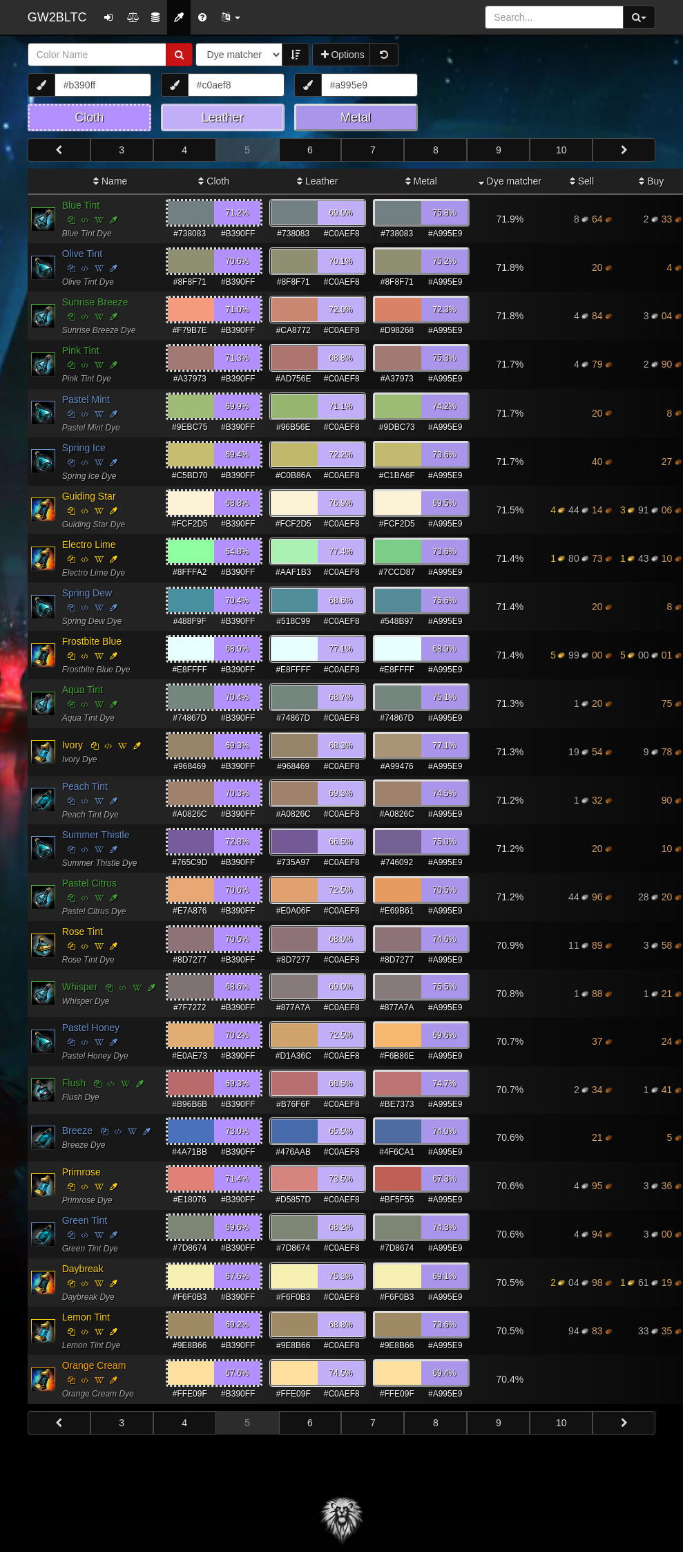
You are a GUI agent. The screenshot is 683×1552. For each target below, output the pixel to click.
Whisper (79, 986)
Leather (317, 181)
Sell (582, 181)
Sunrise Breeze (95, 301)
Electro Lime (89, 544)
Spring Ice (84, 447)
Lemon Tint (86, 1317)
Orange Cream (94, 1365)
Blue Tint (80, 205)
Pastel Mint (86, 399)
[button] (230, 17)
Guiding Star (89, 496)
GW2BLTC (57, 17)
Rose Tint (82, 931)
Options (343, 54)
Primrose (81, 1171)
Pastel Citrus (89, 883)
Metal (421, 181)
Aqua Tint (82, 689)
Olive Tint (82, 253)
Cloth (213, 181)
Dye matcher (510, 181)
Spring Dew (87, 592)
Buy (651, 181)
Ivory (72, 744)
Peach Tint (85, 786)
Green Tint (84, 1220)
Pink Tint (80, 350)
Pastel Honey (90, 1027)
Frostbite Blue (92, 641)
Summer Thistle (96, 834)
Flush (74, 1082)
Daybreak (83, 1268)
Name (110, 181)
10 (561, 149)
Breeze (77, 1130)
